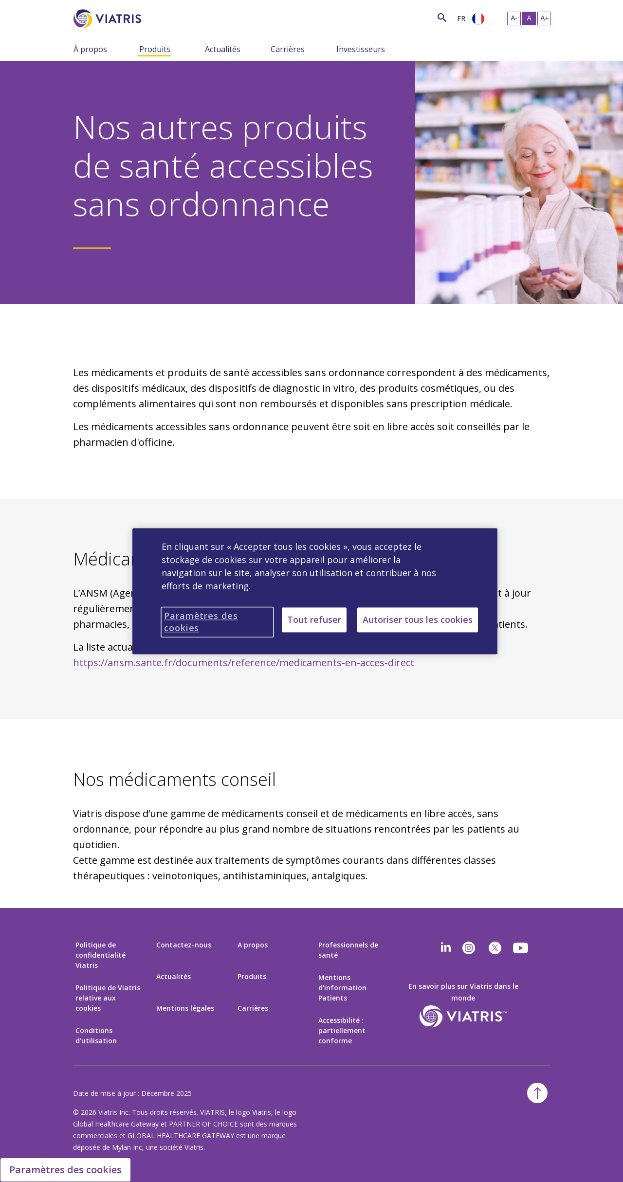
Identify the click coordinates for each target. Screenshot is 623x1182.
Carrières (288, 49)
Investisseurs (360, 49)
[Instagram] (468, 948)
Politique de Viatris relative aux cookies (107, 998)
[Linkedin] (446, 948)
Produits (154, 49)
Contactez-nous (183, 944)
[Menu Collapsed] (132, 48)
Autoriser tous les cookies (418, 619)
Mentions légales (185, 1008)
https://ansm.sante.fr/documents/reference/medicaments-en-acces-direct (243, 662)
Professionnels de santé (348, 950)
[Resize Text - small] (514, 18)
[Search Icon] (442, 17)
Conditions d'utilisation (96, 1035)
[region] (314, 591)
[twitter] (495, 948)
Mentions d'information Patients (342, 987)
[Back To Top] (537, 1093)
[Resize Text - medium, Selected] (529, 18)
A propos (253, 944)
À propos (90, 49)
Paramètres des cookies (65, 1169)
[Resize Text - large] (544, 18)
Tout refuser (314, 619)
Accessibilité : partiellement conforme (342, 1030)
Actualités (222, 49)
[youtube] (521, 948)
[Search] (159, 17)
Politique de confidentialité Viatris (100, 955)
